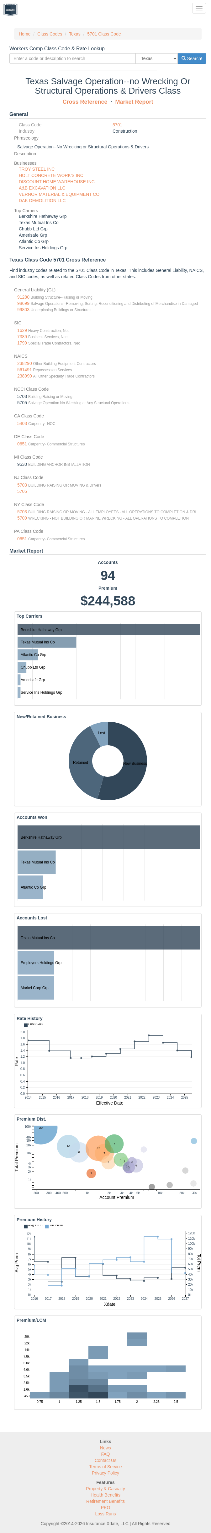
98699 (23, 303)
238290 (24, 363)
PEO (105, 1507)
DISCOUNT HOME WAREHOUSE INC (57, 181)
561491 (24, 369)
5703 (22, 485)
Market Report (134, 102)
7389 (22, 336)
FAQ (105, 1454)
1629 (22, 330)
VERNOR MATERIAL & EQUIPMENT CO (59, 194)
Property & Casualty (105, 1488)
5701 (117, 124)
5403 (22, 423)
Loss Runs (105, 1513)
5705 (22, 491)
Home (24, 33)
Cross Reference (84, 102)
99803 (23, 309)
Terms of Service (105, 1466)
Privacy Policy (105, 1472)
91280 (23, 297)
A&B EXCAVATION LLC (42, 187)
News (105, 1447)
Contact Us (105, 1460)
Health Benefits (105, 1494)
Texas (75, 33)
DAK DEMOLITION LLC (42, 200)
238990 (24, 375)
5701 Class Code (104, 33)
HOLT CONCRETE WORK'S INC (51, 175)
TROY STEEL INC (37, 169)
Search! (192, 58)
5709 (22, 518)
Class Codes (49, 33)
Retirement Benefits (105, 1501)
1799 (22, 342)
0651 (22, 443)
